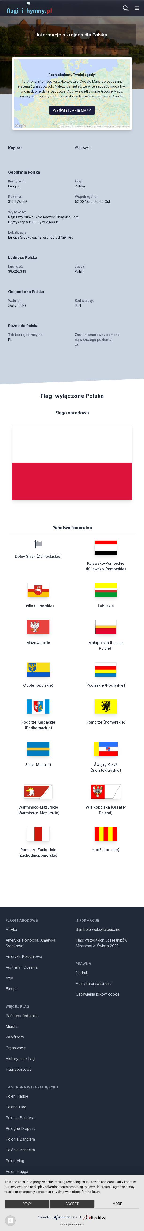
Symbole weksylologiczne (98, 929)
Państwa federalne (22, 1015)
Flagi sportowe (19, 1069)
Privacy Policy (76, 1224)
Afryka (11, 929)
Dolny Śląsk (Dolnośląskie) (38, 556)
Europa (12, 988)
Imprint (64, 1224)
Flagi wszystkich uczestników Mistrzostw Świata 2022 (101, 943)
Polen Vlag (15, 1160)
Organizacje (16, 1047)
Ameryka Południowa (24, 956)
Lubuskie (106, 605)
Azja (9, 978)
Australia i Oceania (22, 967)
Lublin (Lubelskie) (38, 605)
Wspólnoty (15, 1037)
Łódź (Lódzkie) (105, 849)
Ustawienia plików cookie (98, 994)
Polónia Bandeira (20, 1150)
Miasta (12, 1026)
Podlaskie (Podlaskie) (106, 685)
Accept (72, 1204)
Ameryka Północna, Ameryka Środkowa (30, 943)
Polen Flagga (17, 1171)
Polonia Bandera (20, 1117)
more (117, 1204)
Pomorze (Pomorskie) (105, 722)
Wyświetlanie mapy (72, 110)
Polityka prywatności (94, 983)
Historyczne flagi (20, 1058)
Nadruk (82, 972)
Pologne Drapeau (20, 1128)
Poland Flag (16, 1107)
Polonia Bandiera (20, 1139)
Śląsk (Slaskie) (38, 764)
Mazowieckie (38, 642)
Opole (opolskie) (38, 685)
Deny (26, 1204)
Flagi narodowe (22, 920)
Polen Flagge (17, 1096)
